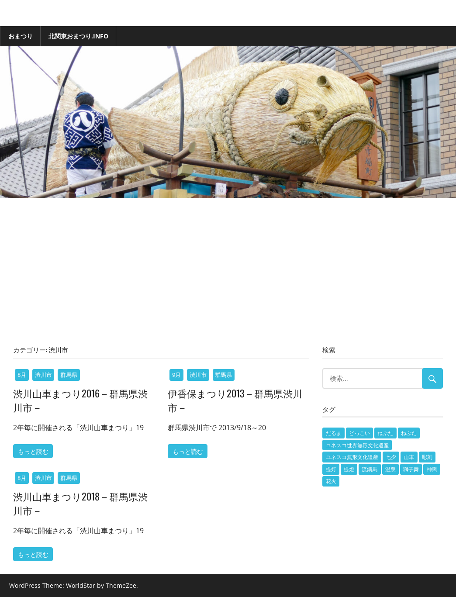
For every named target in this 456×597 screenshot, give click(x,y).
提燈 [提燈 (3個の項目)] (349, 469)
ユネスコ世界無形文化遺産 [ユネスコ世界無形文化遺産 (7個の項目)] (357, 445)
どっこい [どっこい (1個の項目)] (359, 433)
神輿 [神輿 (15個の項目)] (432, 469)
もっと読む (33, 451)
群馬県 (68, 375)
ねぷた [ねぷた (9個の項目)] (409, 433)
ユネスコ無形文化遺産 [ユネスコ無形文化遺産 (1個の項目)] (352, 457)
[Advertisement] (228, 277)
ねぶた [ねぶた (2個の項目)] (385, 433)
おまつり (20, 36)
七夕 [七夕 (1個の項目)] (391, 457)
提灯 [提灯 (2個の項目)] (331, 469)
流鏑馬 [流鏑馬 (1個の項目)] (369, 469)
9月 (176, 375)
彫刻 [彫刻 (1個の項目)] (427, 457)
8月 (21, 375)
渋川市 (43, 375)
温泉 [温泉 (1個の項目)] (390, 469)
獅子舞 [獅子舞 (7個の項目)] (411, 469)
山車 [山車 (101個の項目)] (409, 457)
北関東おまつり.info (78, 36)
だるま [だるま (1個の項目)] (334, 433)
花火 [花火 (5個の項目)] (331, 481)
